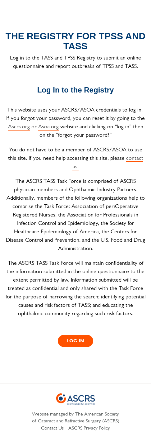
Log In (75, 341)
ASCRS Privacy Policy (89, 428)
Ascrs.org (19, 127)
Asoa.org (48, 127)
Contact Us (52, 428)
